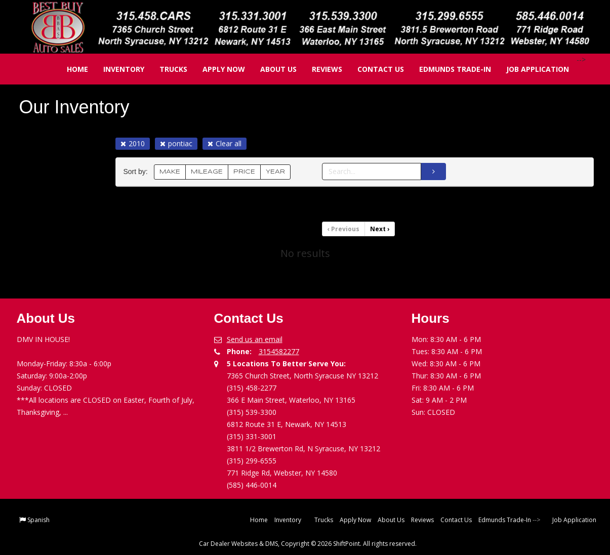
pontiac (176, 143)
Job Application (530, 69)
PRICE (244, 172)
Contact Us (373, 69)
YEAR (275, 172)
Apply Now (216, 69)
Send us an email (254, 339)
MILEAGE (207, 172)
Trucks (166, 69)
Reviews (320, 69)
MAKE (169, 172)
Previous (343, 229)
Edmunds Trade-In (448, 69)
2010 (132, 143)
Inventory (116, 69)
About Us (271, 69)
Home (70, 69)
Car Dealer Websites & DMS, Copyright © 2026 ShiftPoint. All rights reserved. (308, 543)
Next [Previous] (379, 229)
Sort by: (138, 172)
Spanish (38, 520)
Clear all (224, 143)
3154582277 (279, 351)
